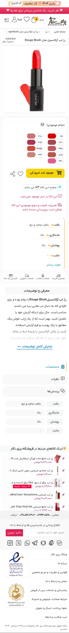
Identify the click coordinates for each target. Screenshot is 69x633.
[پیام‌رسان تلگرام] (34, 545)
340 (55, 161)
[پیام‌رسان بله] (59, 545)
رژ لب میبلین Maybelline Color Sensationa (36, 495)
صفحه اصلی (60, 31)
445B (34, 148)
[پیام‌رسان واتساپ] (26, 545)
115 (55, 136)
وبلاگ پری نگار (59, 554)
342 (34, 154)
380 (34, 136)
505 (55, 154)
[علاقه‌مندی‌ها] (27, 19)
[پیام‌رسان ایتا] (51, 545)
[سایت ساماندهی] (16, 594)
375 (34, 142)
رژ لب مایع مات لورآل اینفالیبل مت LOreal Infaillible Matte (36, 459)
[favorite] (20, 173)
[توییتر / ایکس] (18, 545)
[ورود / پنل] (17, 19)
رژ (46, 31)
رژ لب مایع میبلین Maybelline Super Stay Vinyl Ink (36, 507)
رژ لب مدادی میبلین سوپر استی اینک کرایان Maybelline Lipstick (36, 471)
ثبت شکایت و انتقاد (56, 617)
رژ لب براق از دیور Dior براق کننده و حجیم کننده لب (36, 483)
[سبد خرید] (33, 19)
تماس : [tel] (39, 515)
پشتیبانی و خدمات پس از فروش (48, 590)
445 (55, 148)
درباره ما (62, 563)
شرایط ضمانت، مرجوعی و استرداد (49, 599)
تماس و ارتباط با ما (56, 581)
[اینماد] (16, 564)
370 (55, 142)
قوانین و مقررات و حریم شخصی (49, 572)
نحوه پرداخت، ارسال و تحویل (51, 608)
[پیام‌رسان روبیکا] (43, 545)
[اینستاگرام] (10, 545)
